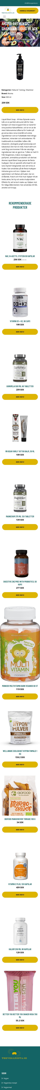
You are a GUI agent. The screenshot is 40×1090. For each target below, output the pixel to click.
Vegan (6, 1078)
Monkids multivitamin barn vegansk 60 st (20, 686)
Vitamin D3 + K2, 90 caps (20, 321)
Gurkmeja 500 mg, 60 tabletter (20, 386)
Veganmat (8, 1087)
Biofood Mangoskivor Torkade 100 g (20, 819)
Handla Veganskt (27, 11)
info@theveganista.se (31, 3)
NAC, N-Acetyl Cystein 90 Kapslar (20, 256)
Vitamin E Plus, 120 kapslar (20, 884)
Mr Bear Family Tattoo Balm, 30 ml (20, 451)
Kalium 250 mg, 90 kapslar (20, 949)
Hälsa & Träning (18, 90)
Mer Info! (20, 110)
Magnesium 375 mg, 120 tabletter (20, 516)
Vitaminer (29, 90)
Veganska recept (10, 1083)
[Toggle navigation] (4, 17)
